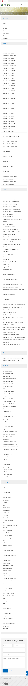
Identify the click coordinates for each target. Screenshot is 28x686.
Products (5, 28)
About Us (5, 26)
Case (4, 35)
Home (4, 23)
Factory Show (6, 33)
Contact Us (5, 38)
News (4, 31)
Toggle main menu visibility (22, 4)
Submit (5, 670)
